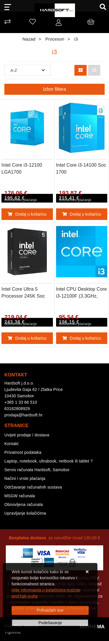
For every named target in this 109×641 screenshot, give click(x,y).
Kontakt (11, 443)
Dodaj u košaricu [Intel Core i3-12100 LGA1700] (27, 214)
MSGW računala (19, 496)
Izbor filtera (54, 89)
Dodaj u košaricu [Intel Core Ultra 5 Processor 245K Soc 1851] (27, 338)
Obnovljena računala (23, 504)
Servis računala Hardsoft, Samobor (36, 469)
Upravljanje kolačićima (25, 513)
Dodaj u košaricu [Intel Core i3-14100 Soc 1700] (81, 214)
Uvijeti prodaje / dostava (26, 435)
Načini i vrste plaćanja (24, 478)
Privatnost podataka (23, 452)
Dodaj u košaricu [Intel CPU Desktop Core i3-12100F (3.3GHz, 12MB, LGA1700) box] (81, 338)
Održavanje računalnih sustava (33, 487)
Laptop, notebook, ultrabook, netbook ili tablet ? (48, 461)
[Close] (50, 610)
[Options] (50, 623)
